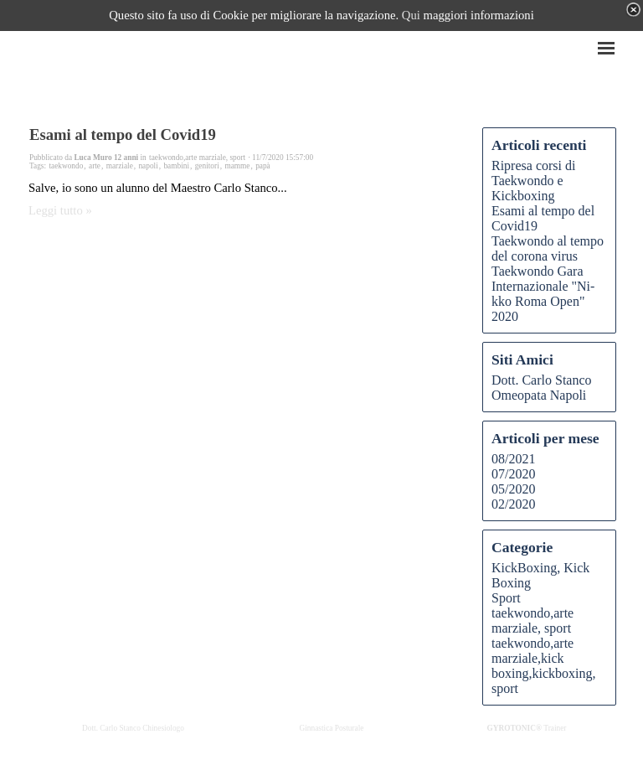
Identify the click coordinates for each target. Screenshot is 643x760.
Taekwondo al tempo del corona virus (547, 248)
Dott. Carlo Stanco (541, 380)
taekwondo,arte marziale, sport (532, 620)
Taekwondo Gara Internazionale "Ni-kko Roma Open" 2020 (542, 293)
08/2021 (513, 459)
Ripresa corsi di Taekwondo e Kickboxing (533, 180)
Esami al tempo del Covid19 (122, 134)
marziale (119, 166)
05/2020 (513, 489)
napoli (147, 166)
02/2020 (513, 504)
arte (94, 166)
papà (262, 166)
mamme (236, 166)
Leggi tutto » (60, 210)
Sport (506, 598)
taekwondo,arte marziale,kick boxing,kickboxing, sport (543, 665)
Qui (411, 15)
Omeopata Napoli (538, 395)
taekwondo (66, 166)
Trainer (527, 728)
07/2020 (513, 474)
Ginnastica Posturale (332, 728)
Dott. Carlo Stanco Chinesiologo (133, 728)
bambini (176, 166)
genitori (207, 166)
